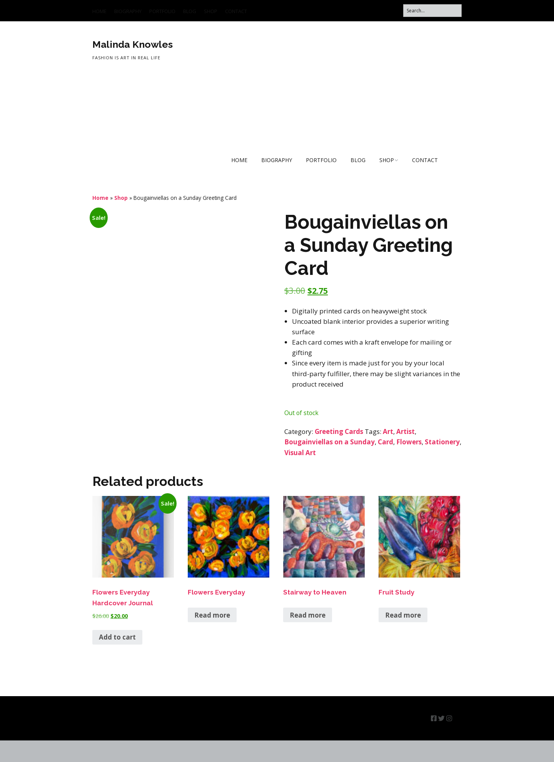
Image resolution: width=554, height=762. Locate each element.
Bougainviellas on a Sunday (329, 441)
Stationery (442, 441)
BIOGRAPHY (128, 11)
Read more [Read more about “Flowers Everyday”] (212, 636)
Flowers (409, 441)
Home (100, 197)
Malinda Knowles (132, 44)
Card (385, 441)
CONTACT (236, 11)
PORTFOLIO (162, 11)
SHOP (210, 11)
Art (388, 431)
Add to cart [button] (117, 659)
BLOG (189, 11)
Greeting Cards (339, 431)
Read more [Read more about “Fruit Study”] (403, 636)
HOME (99, 11)
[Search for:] (432, 10)
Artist (405, 431)
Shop (121, 197)
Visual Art (300, 452)
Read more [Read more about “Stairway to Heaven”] (307, 636)
